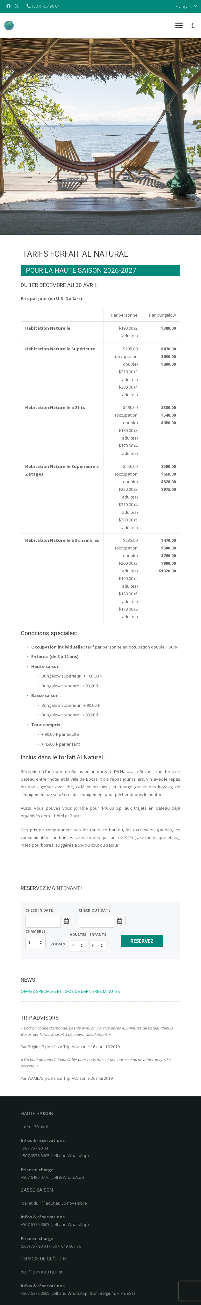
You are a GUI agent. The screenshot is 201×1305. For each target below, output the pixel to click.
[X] (16, 6)
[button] (186, 6)
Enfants (98, 934)
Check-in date (39, 910)
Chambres (35, 931)
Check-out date (94, 910)
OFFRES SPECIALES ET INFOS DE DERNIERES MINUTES (70, 991)
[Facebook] (8, 6)
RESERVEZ (142, 940)
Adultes (78, 934)
